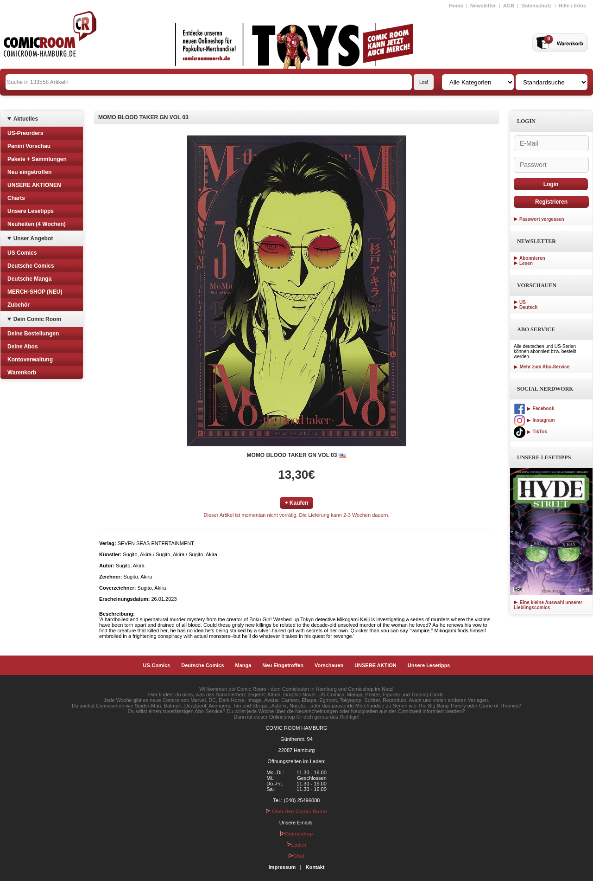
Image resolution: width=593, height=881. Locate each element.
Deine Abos (22, 346)
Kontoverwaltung (30, 359)
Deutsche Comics (30, 266)
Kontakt (314, 867)
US (522, 302)
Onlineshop (296, 833)
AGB (508, 5)
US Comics (22, 253)
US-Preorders (25, 133)
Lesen (526, 263)
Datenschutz (536, 5)
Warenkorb (21, 372)
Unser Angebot (33, 238)
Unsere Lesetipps (30, 211)
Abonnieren (532, 258)
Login (551, 184)
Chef (296, 856)
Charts (16, 198)
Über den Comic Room (296, 811)
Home (456, 5)
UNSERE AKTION (375, 665)
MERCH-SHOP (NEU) (34, 292)
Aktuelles (25, 119)
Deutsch (528, 307)
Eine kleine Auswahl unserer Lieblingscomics (548, 605)
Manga (243, 665)
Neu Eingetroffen (282, 665)
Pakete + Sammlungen (37, 159)
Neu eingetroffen (29, 172)
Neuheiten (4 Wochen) (36, 224)
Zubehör (18, 305)
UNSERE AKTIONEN (34, 185)
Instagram (534, 420)
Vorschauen (329, 665)
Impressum (282, 867)
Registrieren (551, 202)
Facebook (534, 408)
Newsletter (483, 5)
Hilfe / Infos (572, 5)
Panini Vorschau (28, 146)
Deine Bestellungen (33, 333)
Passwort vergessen (541, 219)
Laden (296, 845)
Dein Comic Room (37, 319)
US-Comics (156, 665)
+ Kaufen (296, 503)
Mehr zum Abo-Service (541, 366)
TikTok (530, 431)
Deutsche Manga (29, 279)
